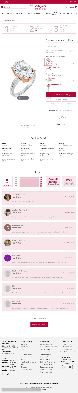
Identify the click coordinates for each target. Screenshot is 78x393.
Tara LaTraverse (18, 195)
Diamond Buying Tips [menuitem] (47, 349)
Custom (5, 13)
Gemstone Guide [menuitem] (45, 357)
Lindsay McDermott (20, 271)
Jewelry (37, 13)
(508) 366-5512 (27, 127)
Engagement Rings (9, 20)
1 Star (17, 186)
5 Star (17, 178)
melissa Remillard (19, 210)
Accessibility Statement (51, 383)
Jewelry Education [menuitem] (46, 344)
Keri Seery (16, 256)
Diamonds (46, 13)
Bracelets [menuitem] (24, 367)
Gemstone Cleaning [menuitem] (46, 367)
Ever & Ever (43, 145)
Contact (72, 13)
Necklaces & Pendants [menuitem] (28, 362)
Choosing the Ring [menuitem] (46, 352)
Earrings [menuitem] (24, 364)
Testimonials (67, 349)
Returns (69, 103)
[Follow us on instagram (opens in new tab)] (6, 2)
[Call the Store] (7, 351)
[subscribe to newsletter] (70, 367)
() (41, 178)
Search (12, 30)
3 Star (17, 182)
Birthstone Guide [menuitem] (45, 354)
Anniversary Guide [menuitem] (46, 370)
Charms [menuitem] (23, 357)
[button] (72, 2)
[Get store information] (8, 353)
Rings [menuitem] (23, 359)
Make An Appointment (67, 352)
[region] (23, 79)
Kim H (14, 286)
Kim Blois (16, 301)
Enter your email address (67, 362)
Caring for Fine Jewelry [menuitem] (47, 362)
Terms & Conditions (36, 383)
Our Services (67, 347)
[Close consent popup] (39, 389)
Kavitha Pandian (18, 240)
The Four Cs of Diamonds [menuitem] (48, 347)
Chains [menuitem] (23, 349)
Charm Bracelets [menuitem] (26, 370)
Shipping (53, 103)
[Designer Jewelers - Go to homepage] (39, 7)
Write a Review (39, 324)
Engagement (15, 13)
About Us (67, 344)
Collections (27, 13)
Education (63, 13)
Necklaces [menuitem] (24, 347)
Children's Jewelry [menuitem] (26, 354)
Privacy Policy (24, 383)
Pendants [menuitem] (24, 352)
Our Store (54, 13)
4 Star (17, 180)
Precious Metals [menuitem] (45, 359)
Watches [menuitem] (24, 344)
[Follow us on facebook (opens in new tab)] (3, 2)
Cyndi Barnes (17, 225)
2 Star (17, 184)
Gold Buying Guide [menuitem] (46, 372)
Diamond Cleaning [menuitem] (46, 364)
